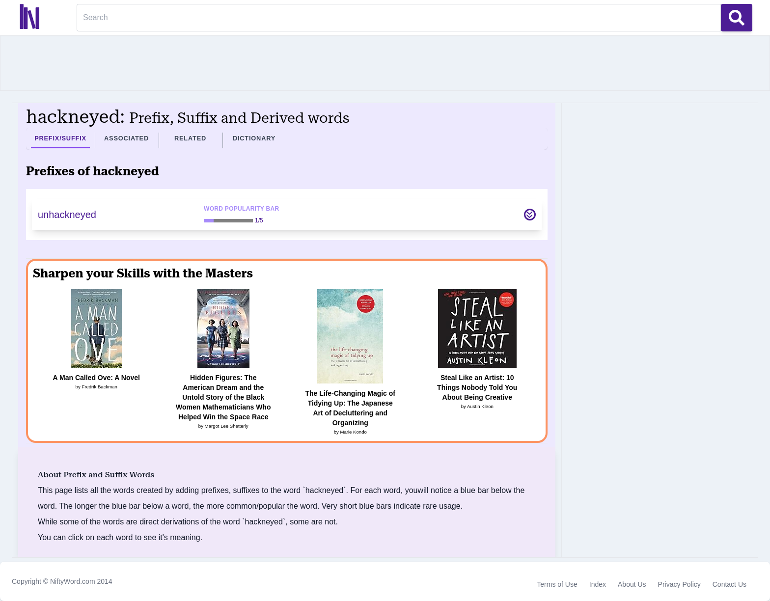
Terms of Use (557, 584)
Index (597, 584)
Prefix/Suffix (60, 138)
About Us (632, 584)
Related (190, 138)
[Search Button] (736, 17)
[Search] (399, 17)
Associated (126, 138)
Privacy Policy (679, 584)
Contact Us (729, 584)
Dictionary (254, 138)
